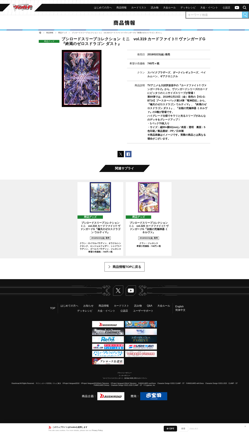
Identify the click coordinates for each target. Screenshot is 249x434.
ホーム (40, 32)
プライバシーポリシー (124, 373)
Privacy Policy (97, 430)
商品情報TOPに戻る (127, 267)
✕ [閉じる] (245, 426)
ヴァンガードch (237, 7)
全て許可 (170, 429)
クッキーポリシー (124, 375)
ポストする (121, 154)
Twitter (118, 290)
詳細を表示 (193, 429)
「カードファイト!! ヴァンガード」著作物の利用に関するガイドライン (124, 378)
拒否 (183, 429)
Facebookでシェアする (128, 154)
